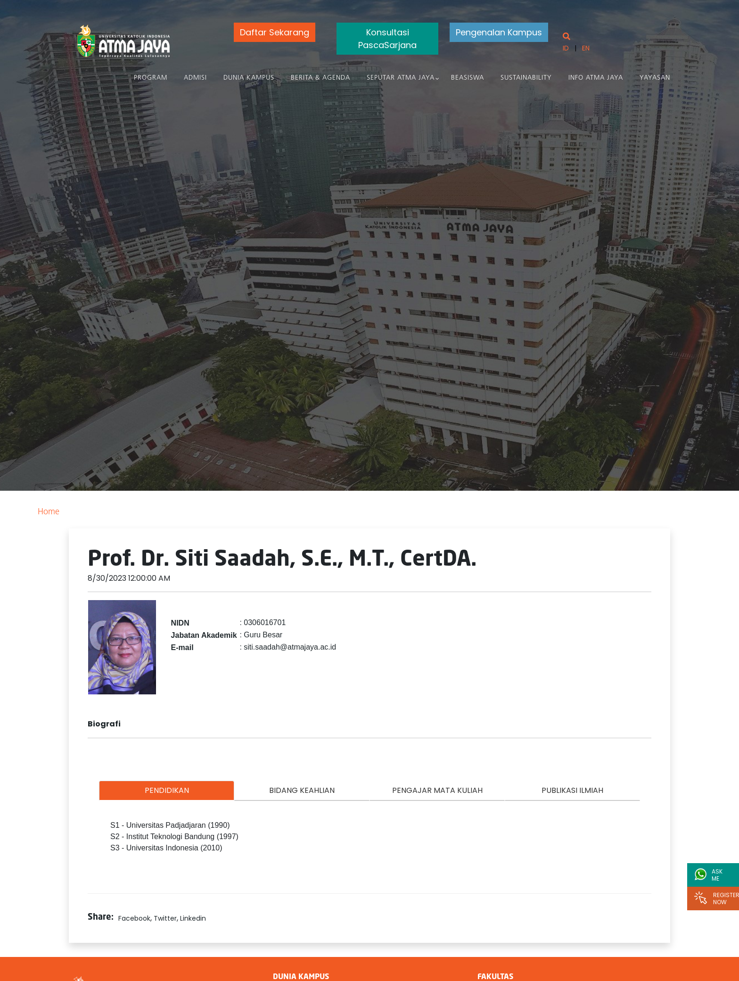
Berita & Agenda (320, 78)
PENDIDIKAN (167, 790)
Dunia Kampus (248, 78)
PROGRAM (150, 78)
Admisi (195, 78)
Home (48, 512)
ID (566, 48)
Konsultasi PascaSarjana (387, 38)
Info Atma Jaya (595, 78)
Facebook (134, 918)
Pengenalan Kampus (499, 32)
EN (586, 48)
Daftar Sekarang (274, 32)
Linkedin (193, 918)
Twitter (165, 918)
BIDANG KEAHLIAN (302, 790)
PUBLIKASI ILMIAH (572, 790)
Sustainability (526, 78)
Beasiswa (467, 78)
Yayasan (655, 78)
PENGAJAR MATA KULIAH (437, 790)
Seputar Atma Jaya (401, 78)
